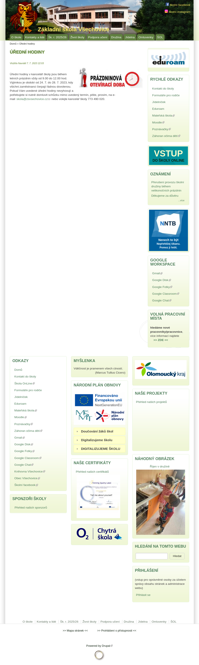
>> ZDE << (161, 340)
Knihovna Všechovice (34, 472)
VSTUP (168, 153)
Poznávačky (166, 130)
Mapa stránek (75, 630)
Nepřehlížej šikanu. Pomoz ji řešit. (168, 245)
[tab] (99, 431)
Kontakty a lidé (34, 37)
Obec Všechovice (37, 478)
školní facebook (178, 5)
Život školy (77, 37)
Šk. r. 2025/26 (57, 37)
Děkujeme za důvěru (165, 195)
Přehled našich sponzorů (31, 507)
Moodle (168, 122)
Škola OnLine (34, 383)
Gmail (167, 273)
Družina (116, 37)
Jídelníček (159, 102)
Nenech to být (168, 240)
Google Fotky (167, 287)
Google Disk (166, 280)
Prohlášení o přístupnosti (116, 630)
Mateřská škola (168, 116)
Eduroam (158, 108)
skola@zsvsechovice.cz (34, 99)
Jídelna (130, 37)
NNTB (168, 222)
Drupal (107, 645)
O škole (16, 37)
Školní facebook (36, 485)
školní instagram (177, 11)
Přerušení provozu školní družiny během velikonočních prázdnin (167, 186)
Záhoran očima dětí (169, 136)
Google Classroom (169, 294)
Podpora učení (97, 37)
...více (181, 200)
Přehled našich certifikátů (92, 471)
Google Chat (166, 301)
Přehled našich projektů (151, 402)
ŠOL (160, 37)
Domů (13, 43)
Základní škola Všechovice (73, 29)
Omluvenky (145, 37)
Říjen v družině (160, 466)
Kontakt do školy (163, 88)
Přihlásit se (143, 595)
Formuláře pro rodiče (166, 95)
